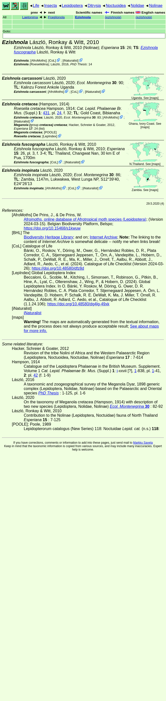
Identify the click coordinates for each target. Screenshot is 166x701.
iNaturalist (71, 60)
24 (59, 113)
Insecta (50, 5)
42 (35, 375)
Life (36, 5)
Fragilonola (56, 17)
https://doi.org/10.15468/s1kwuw (52, 228)
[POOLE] (50, 132)
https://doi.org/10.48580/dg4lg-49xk (78, 304)
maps (154, 98)
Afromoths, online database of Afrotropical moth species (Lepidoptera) (85, 219)
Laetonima (30, 17)
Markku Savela (143, 442)
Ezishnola (83, 17)
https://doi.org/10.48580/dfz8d (58, 268)
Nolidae (137, 5)
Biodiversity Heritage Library (48, 237)
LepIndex (49, 136)
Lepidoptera (72, 5)
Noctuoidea (116, 5)
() (113, 17)
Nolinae (155, 5)
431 (46, 113)
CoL (52, 60)
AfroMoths (38, 60)
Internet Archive (103, 237)
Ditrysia (94, 5)
